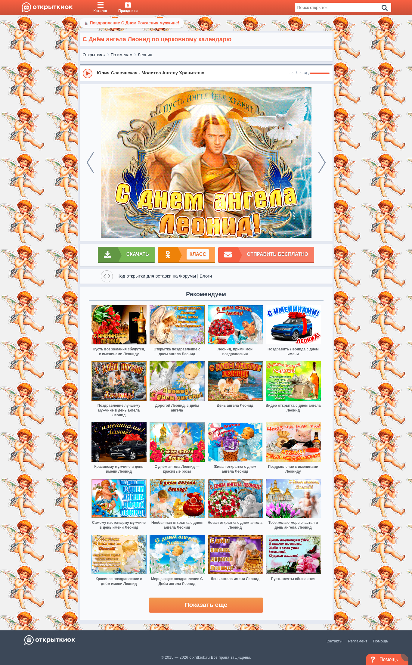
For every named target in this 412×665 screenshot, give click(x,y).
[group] (206, 73)
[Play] (87, 73)
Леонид (145, 54)
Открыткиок (94, 54)
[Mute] (307, 73)
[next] (322, 162)
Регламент (357, 641)
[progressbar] (320, 73)
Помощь (380, 641)
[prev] (90, 162)
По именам (121, 54)
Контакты (334, 641)
